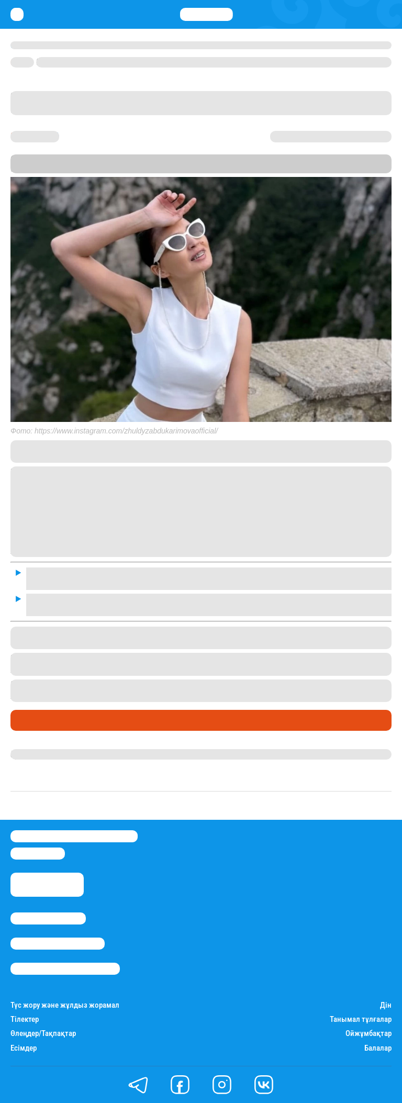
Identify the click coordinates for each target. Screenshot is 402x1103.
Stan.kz (245, 168)
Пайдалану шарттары (65, 969)
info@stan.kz (37, 854)
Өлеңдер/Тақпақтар (43, 1033)
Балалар (378, 1048)
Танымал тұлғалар (361, 1019)
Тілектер (24, 1019)
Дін (386, 1005)
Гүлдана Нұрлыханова (53, 754)
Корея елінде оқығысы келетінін (268, 684)
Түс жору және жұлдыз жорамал (64, 1005)
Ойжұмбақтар (368, 1033)
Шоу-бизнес (37, 720)
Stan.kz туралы (48, 918)
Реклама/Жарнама (57, 944)
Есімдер (23, 1048)
